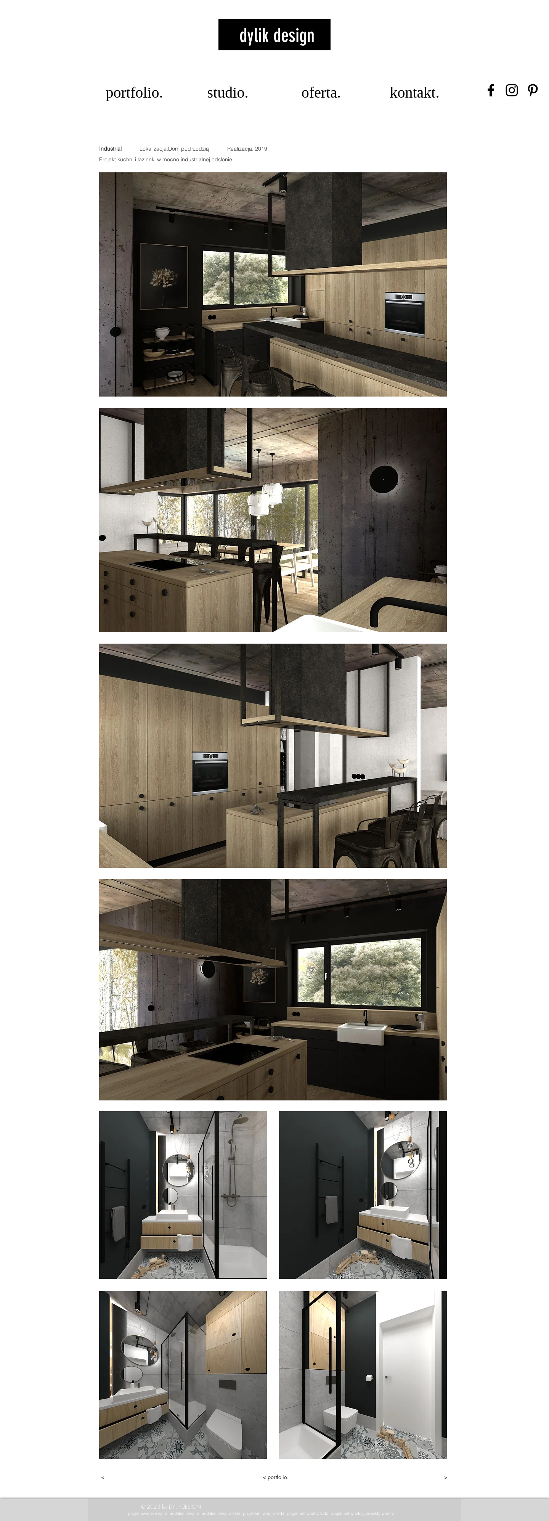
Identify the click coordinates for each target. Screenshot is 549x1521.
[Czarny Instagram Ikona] (512, 90)
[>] (420, 1477)
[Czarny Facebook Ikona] (491, 90)
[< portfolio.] (276, 1477)
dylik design (277, 35)
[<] (128, 1477)
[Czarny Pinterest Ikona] (533, 90)
